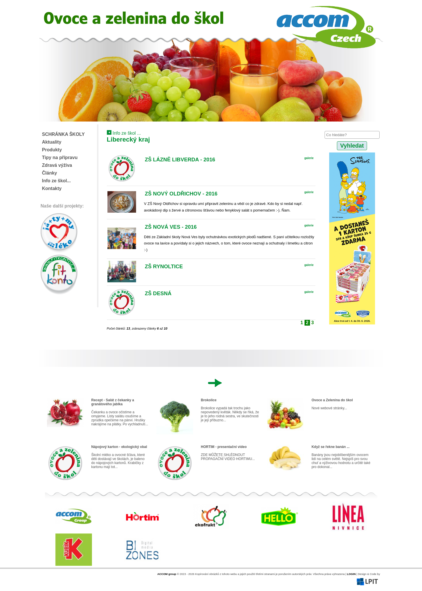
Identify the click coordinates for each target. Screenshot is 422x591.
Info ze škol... (56, 180)
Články (49, 173)
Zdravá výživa (57, 165)
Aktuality (52, 142)
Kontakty (52, 188)
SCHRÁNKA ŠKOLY (63, 134)
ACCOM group (166, 574)
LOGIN (351, 574)
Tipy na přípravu (60, 157)
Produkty (52, 149)
